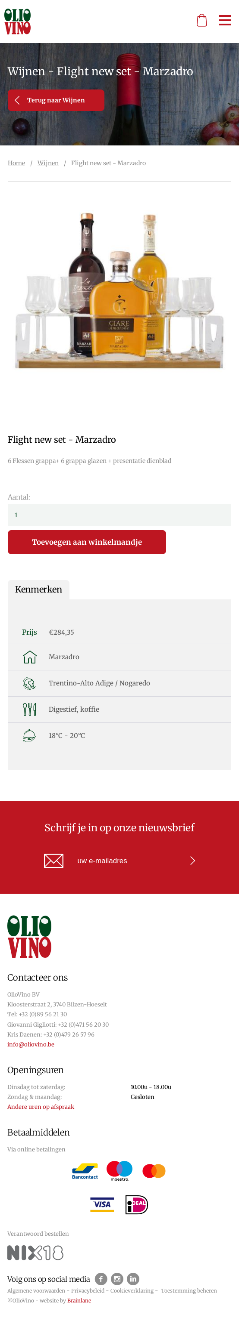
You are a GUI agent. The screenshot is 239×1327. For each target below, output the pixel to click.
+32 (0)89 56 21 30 (43, 1014)
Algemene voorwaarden (36, 1290)
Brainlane (79, 1300)
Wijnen (48, 163)
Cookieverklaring (132, 1290)
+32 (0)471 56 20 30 (83, 1024)
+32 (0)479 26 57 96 (68, 1034)
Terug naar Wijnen (50, 100)
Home (16, 163)
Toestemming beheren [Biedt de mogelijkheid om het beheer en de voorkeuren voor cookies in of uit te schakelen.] (189, 1290)
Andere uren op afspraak (40, 1107)
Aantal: (19, 497)
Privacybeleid (87, 1290)
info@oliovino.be (30, 1044)
